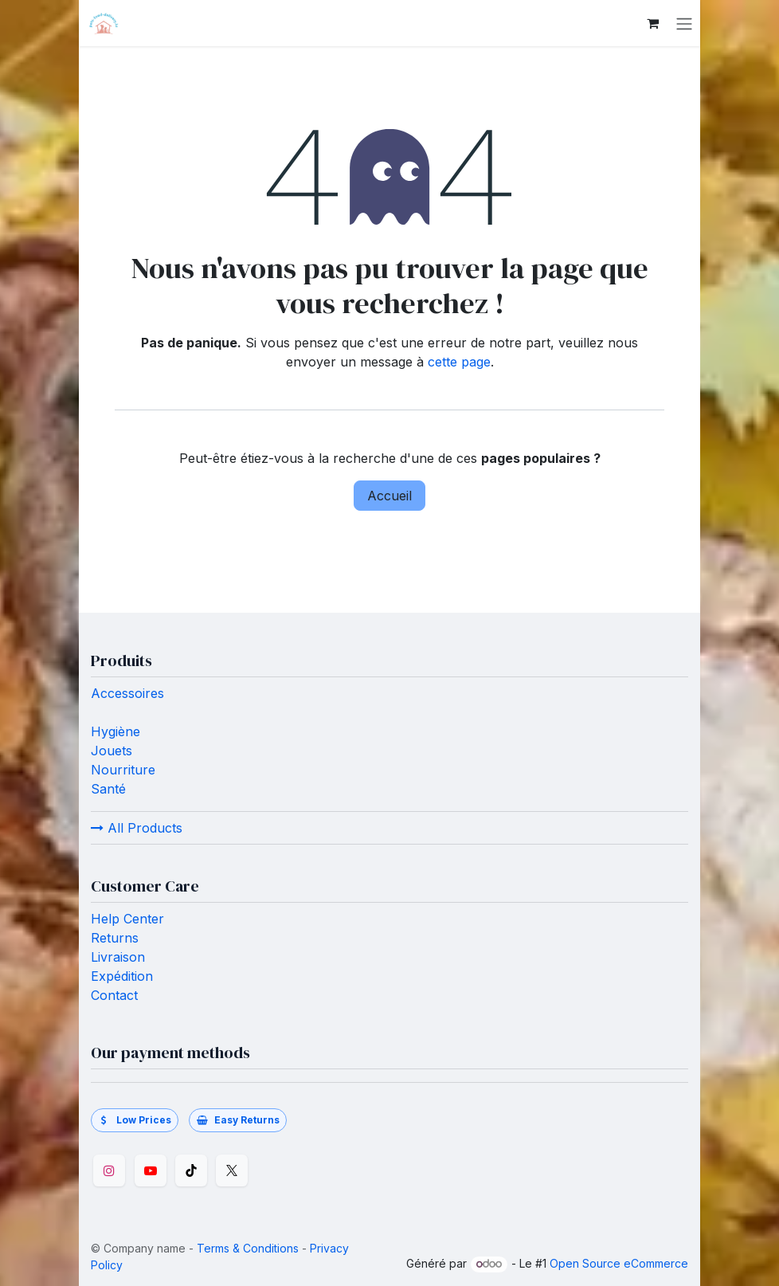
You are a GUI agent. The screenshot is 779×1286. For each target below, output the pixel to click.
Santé (108, 789)
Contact (116, 995)
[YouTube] (150, 1170)
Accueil (389, 496)
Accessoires (127, 693)
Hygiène (115, 731)
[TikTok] (191, 1170)
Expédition (122, 976)
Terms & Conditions (248, 1248)
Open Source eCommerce (619, 1263)
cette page (459, 362)
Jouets (111, 751)
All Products (136, 828)
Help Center (127, 919)
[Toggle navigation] (684, 23)
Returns (115, 938)
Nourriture (123, 770)
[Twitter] (232, 1170)
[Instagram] (109, 1170)
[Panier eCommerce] (652, 23)
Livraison (118, 957)
